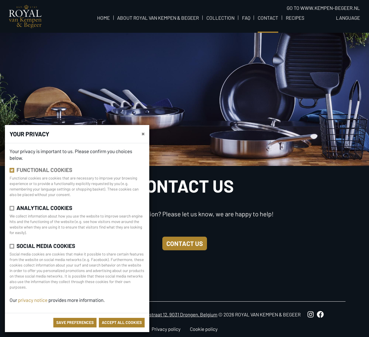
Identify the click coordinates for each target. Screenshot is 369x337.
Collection (220, 18)
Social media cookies (46, 245)
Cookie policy (204, 329)
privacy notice (33, 300)
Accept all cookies (122, 322)
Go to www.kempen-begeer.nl (323, 8)
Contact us (184, 243)
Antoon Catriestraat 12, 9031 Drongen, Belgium (169, 314)
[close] (143, 133)
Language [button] (348, 18)
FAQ (246, 18)
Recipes (295, 18)
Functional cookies (44, 169)
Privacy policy (166, 329)
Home (103, 18)
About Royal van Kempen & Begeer (158, 18)
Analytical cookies (44, 207)
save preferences (75, 322)
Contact (268, 18)
